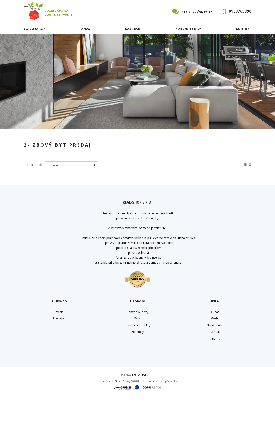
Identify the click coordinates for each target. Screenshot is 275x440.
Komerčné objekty (137, 368)
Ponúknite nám (189, 29)
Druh (86, 137)
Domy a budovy (137, 354)
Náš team (133, 29)
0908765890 (240, 11)
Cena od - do (209, 137)
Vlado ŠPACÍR (35, 29)
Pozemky (137, 374)
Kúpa (85, 159)
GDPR (215, 381)
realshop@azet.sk (197, 11)
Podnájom (110, 159)
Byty (137, 361)
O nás (85, 29)
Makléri (215, 361)
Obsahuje (148, 137)
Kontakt (243, 29)
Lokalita (30, 137)
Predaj (36, 159)
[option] (137, 81)
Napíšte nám (215, 368)
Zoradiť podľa (33, 207)
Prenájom (61, 159)
